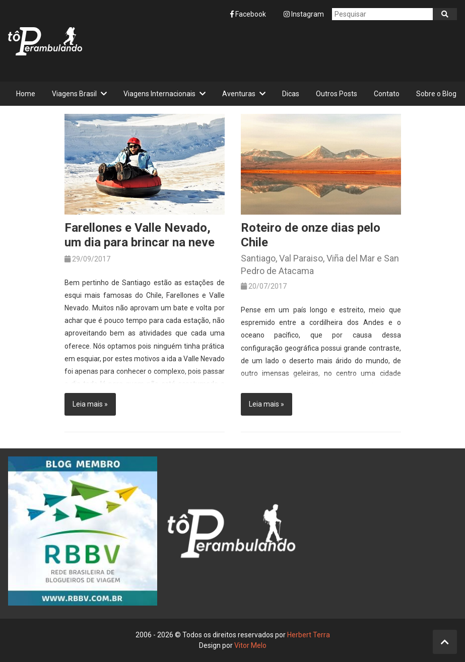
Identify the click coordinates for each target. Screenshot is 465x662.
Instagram (304, 14)
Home (25, 94)
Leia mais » (90, 404)
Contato (387, 94)
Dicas (290, 94)
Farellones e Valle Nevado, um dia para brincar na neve (139, 235)
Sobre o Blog (436, 94)
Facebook (249, 14)
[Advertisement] (273, 51)
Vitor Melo (250, 645)
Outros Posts (336, 94)
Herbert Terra (308, 635)
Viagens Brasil (74, 94)
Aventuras (238, 94)
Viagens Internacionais (159, 94)
